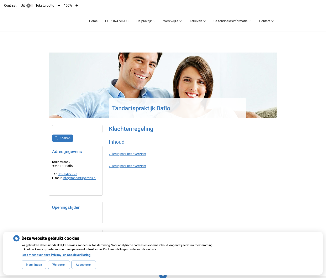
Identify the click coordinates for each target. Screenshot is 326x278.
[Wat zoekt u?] (77, 129)
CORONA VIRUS (116, 21)
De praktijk (144, 21)
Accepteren (83, 264)
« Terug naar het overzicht (127, 154)
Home (93, 21)
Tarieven (196, 21)
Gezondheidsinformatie (231, 21)
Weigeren (58, 264)
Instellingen (34, 264)
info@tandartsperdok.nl (79, 178)
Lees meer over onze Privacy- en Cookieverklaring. (56, 255)
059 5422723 (67, 174)
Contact (264, 21)
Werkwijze (170, 21)
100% (68, 5)
